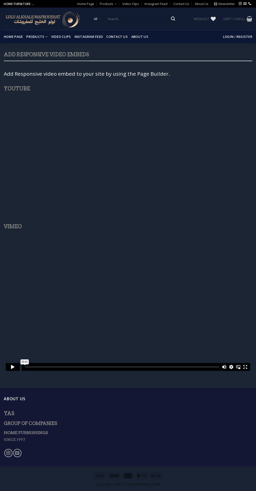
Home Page (85, 4)
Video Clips (130, 4)
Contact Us (181, 4)
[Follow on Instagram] (240, 4)
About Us (201, 4)
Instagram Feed (156, 4)
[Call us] (249, 4)
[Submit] (173, 19)
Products (108, 4)
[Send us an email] (245, 4)
